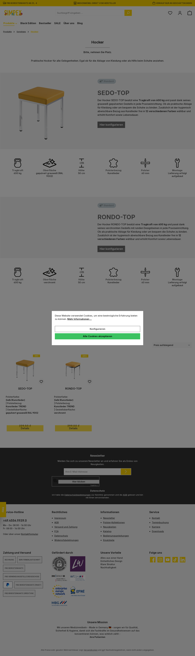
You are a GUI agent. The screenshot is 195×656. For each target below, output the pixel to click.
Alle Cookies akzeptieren (97, 336)
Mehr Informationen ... (79, 319)
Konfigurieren (97, 328)
